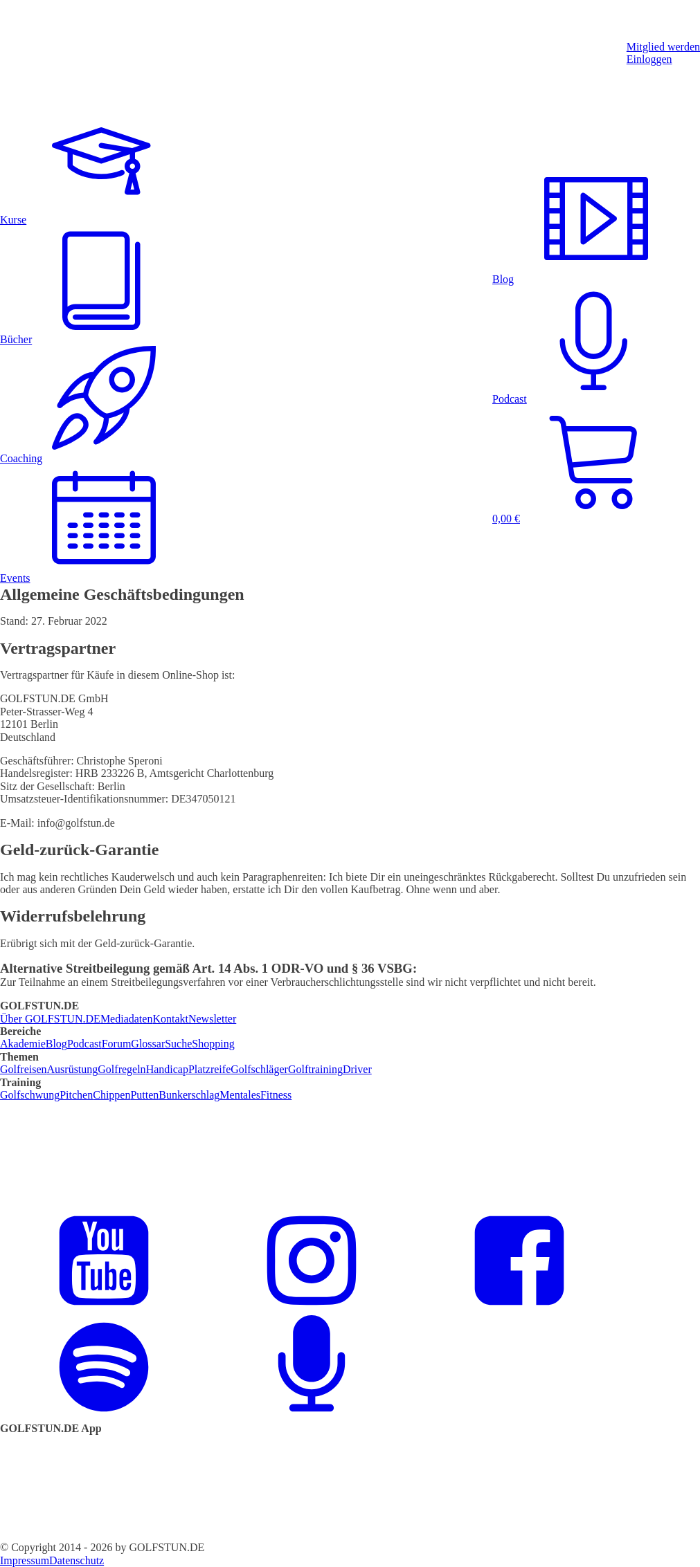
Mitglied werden (663, 47)
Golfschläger (259, 1069)
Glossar (148, 1044)
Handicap (167, 1069)
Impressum (24, 1560)
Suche (178, 1044)
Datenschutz (76, 1560)
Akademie (23, 1044)
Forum (117, 1044)
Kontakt (170, 1019)
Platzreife (209, 1069)
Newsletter (212, 1019)
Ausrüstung (72, 1069)
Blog (56, 1044)
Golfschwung (30, 1095)
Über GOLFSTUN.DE (50, 1019)
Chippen (111, 1095)
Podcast (84, 1044)
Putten (144, 1095)
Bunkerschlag (189, 1095)
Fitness (275, 1095)
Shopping (213, 1044)
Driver (357, 1069)
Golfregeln (121, 1069)
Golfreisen (23, 1069)
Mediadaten (126, 1019)
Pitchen (76, 1095)
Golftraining (315, 1069)
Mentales (239, 1095)
